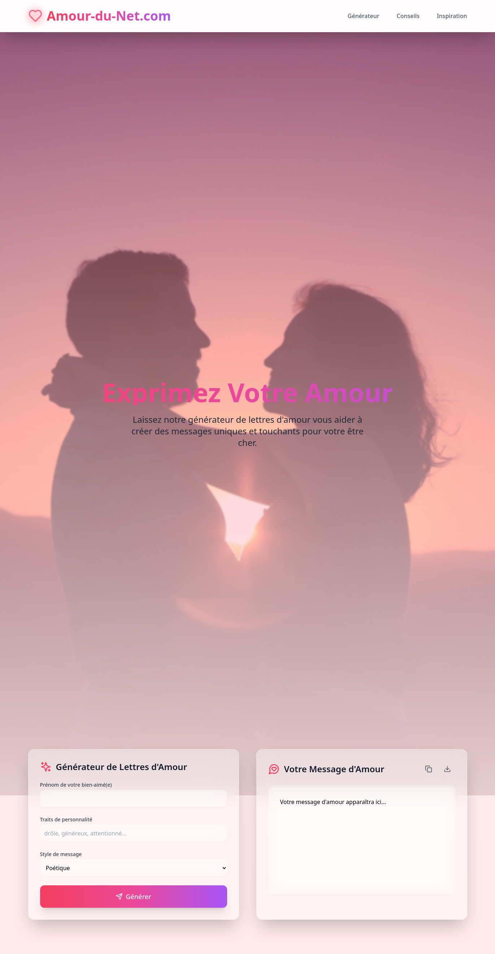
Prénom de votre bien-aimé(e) (76, 784)
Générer (133, 896)
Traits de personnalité (66, 819)
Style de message (61, 854)
